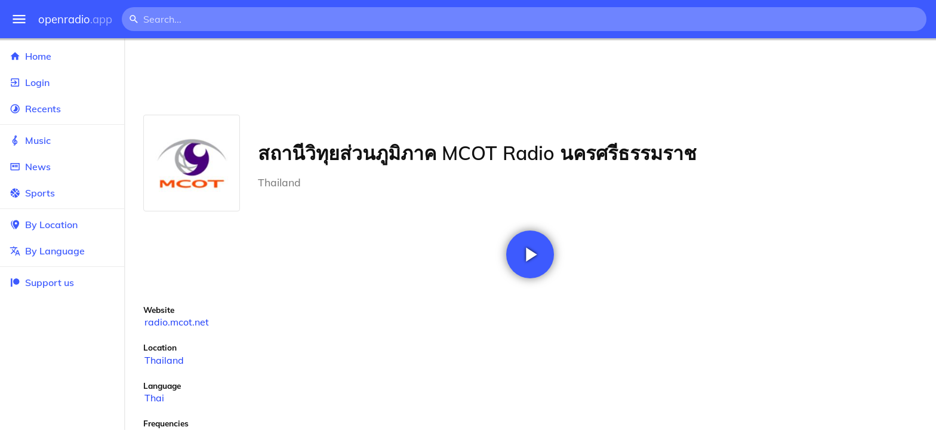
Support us (42, 282)
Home (62, 56)
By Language (62, 251)
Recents (62, 109)
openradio (75, 19)
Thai (154, 398)
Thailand (164, 360)
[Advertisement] (530, 76)
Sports (62, 193)
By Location (62, 224)
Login (62, 82)
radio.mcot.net (176, 322)
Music (62, 140)
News (62, 166)
